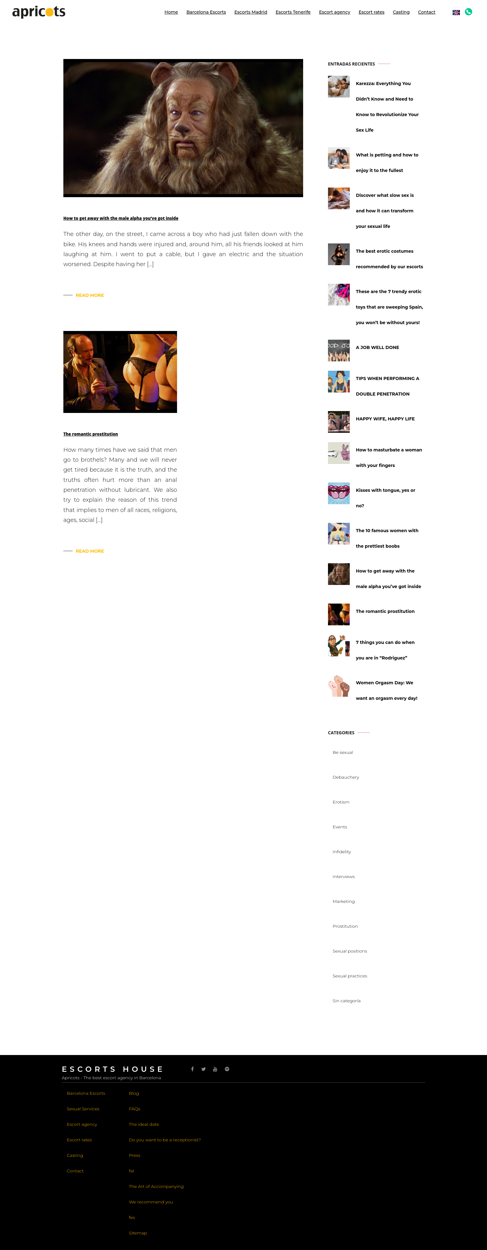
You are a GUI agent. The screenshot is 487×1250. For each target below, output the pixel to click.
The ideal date (144, 1124)
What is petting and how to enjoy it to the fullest (387, 162)
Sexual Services (83, 1109)
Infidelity (342, 851)
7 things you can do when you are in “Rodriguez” (385, 650)
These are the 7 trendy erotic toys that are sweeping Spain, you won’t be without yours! (389, 307)
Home (171, 12)
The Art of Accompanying (156, 1186)
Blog (134, 1093)
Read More (90, 295)
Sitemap (138, 1233)
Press (134, 1155)
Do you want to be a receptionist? (165, 1140)
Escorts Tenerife (293, 12)
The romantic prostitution (90, 434)
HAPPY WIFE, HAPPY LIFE (385, 419)
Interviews (344, 876)
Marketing (344, 901)
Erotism (341, 802)
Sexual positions (350, 951)
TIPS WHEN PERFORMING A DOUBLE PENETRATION (387, 386)
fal (131, 1171)
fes (132, 1217)
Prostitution (345, 926)
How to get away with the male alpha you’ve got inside (120, 218)
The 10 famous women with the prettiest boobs (387, 538)
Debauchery (346, 777)
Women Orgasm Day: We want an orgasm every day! (386, 690)
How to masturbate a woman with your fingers (389, 457)
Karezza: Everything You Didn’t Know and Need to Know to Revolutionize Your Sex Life (387, 107)
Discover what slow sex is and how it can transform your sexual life (385, 210)
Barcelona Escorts (206, 12)
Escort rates (372, 12)
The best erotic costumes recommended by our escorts (389, 258)
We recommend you (151, 1202)
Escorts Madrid (250, 12)
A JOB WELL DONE (377, 347)
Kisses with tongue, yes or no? (385, 498)
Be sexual (343, 752)
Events (340, 827)
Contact (426, 12)
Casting (401, 12)
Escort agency (334, 12)
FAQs (134, 1109)
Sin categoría (347, 1000)
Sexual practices (350, 976)
